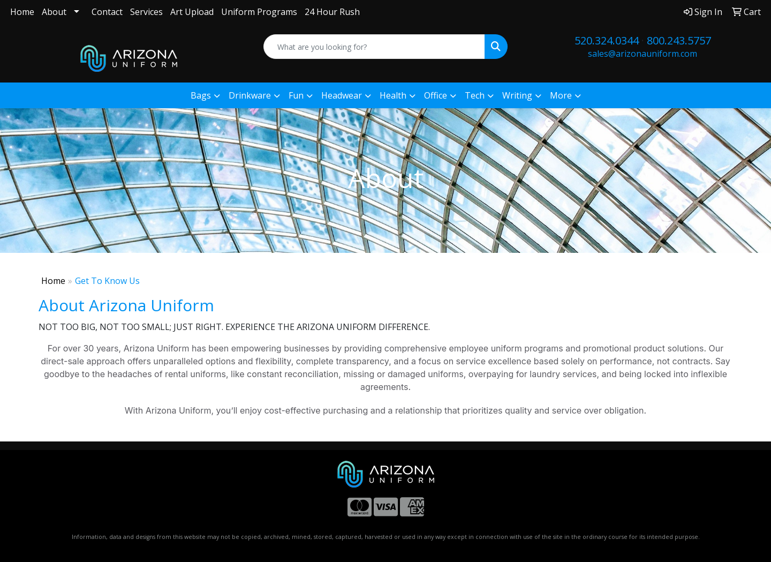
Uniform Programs (259, 12)
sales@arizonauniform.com (642, 53)
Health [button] (393, 95)
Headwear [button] (341, 95)
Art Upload (192, 12)
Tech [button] (475, 95)
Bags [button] (201, 95)
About (54, 12)
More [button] (561, 95)
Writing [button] (517, 95)
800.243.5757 (679, 40)
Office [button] (435, 95)
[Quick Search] (374, 46)
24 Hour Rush (332, 12)
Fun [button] (296, 95)
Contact (107, 12)
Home (22, 12)
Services (146, 12)
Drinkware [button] (250, 95)
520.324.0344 (607, 40)
